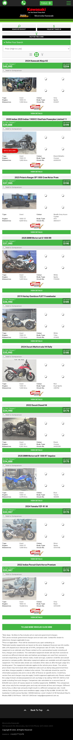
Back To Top (36, 710)
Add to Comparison (14, 71)
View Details (36, 113)
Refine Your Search (13, 42)
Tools (46, 3)
